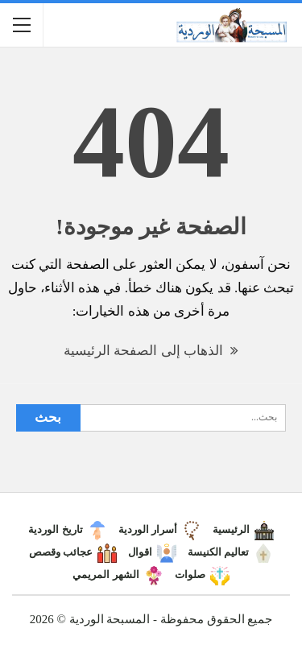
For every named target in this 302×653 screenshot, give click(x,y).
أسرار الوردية (159, 529)
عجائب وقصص (73, 552)
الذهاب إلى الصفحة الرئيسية (151, 350)
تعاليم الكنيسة (230, 552)
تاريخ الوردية (67, 529)
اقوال (152, 552)
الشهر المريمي (117, 574)
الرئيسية (243, 529)
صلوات (202, 574)
